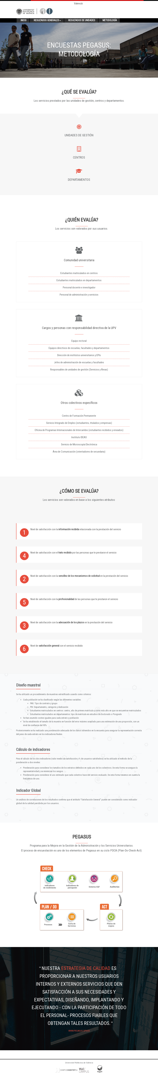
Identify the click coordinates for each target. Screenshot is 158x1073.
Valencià (78, 3)
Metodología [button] (110, 20)
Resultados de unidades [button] (81, 20)
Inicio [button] (23, 20)
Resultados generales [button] (47, 20)
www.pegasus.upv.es (79, 1031)
